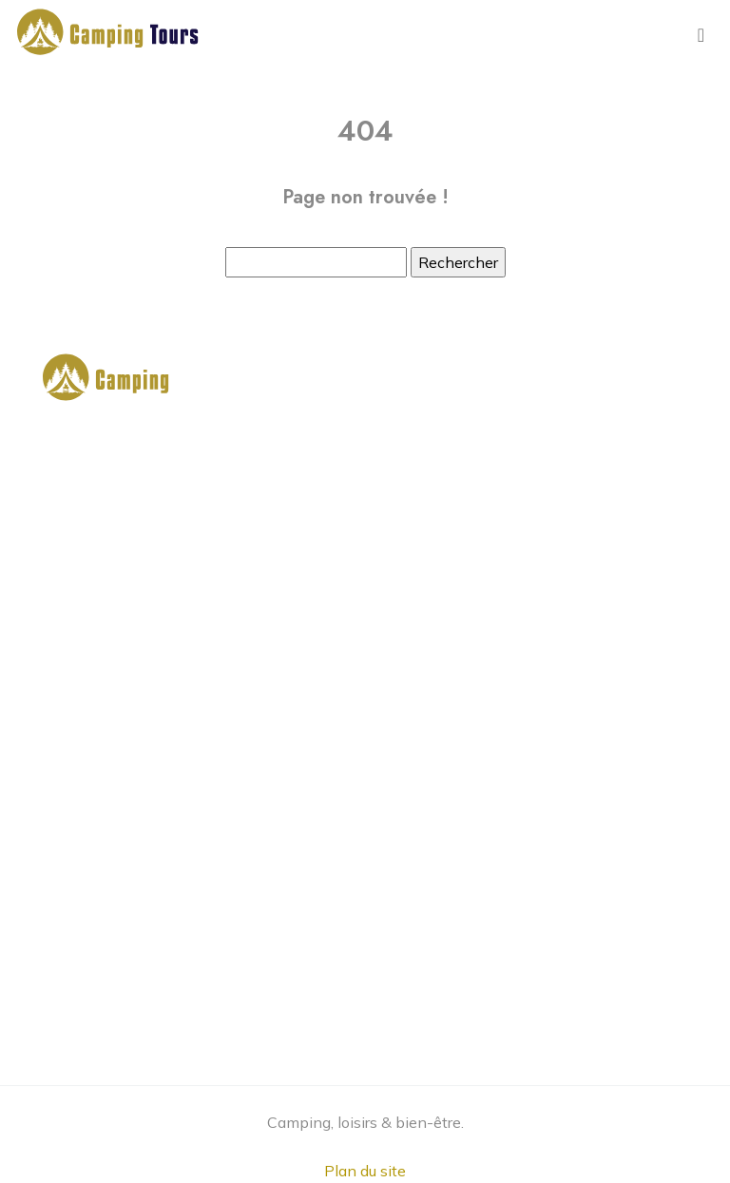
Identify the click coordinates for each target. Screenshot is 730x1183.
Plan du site (365, 1170)
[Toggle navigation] (701, 34)
